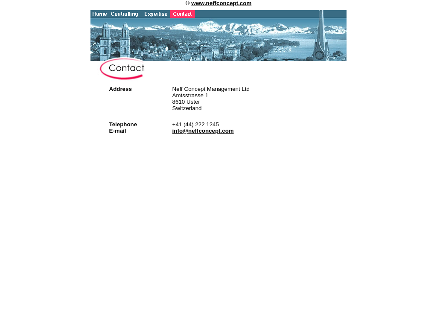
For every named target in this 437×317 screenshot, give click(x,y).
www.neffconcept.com (221, 3)
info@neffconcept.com (203, 131)
